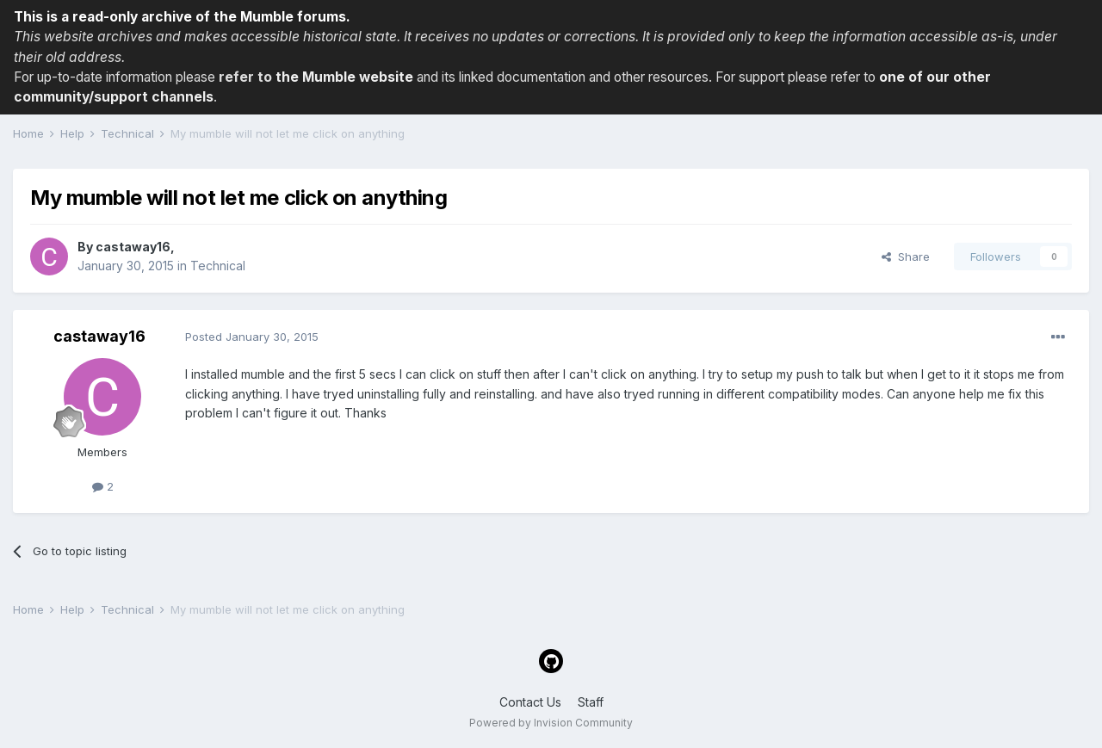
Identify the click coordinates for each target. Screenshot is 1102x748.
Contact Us (530, 702)
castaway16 (133, 246)
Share (906, 256)
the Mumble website (344, 77)
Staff (591, 702)
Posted (252, 336)
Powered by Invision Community (551, 722)
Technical (217, 265)
